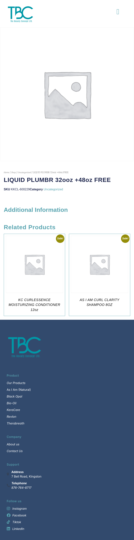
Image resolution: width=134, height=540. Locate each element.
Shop (13, 172)
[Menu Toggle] (118, 12)
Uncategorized (24, 172)
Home (6, 172)
